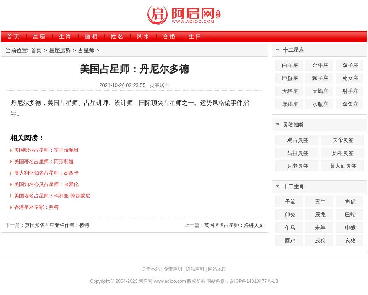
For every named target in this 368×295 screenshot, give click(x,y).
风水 (143, 36)
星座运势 (60, 50)
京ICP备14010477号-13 (253, 281)
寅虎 (350, 202)
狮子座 (320, 78)
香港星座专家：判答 (36, 207)
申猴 (350, 227)
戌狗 (320, 240)
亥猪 (350, 240)
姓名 (117, 36)
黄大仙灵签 (343, 166)
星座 (40, 36)
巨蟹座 (290, 78)
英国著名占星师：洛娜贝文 (234, 225)
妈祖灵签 (343, 153)
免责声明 (173, 269)
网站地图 (217, 269)
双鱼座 (350, 104)
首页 (14, 36)
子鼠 (290, 202)
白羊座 (290, 65)
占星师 (86, 50)
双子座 (350, 65)
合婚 (169, 36)
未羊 (320, 227)
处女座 (350, 78)
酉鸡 (290, 240)
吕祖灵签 (297, 153)
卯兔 (290, 215)
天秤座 (290, 91)
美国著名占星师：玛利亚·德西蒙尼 (52, 196)
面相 (91, 36)
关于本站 (151, 269)
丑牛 (320, 202)
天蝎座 (320, 91)
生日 (195, 36)
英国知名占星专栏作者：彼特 (57, 225)
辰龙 (320, 215)
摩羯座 (290, 104)
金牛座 (320, 65)
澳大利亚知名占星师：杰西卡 (46, 173)
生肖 (66, 36)
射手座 (350, 91)
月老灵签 (297, 166)
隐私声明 (195, 269)
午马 (290, 227)
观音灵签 (297, 140)
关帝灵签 (343, 140)
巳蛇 (350, 215)
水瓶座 (320, 104)
